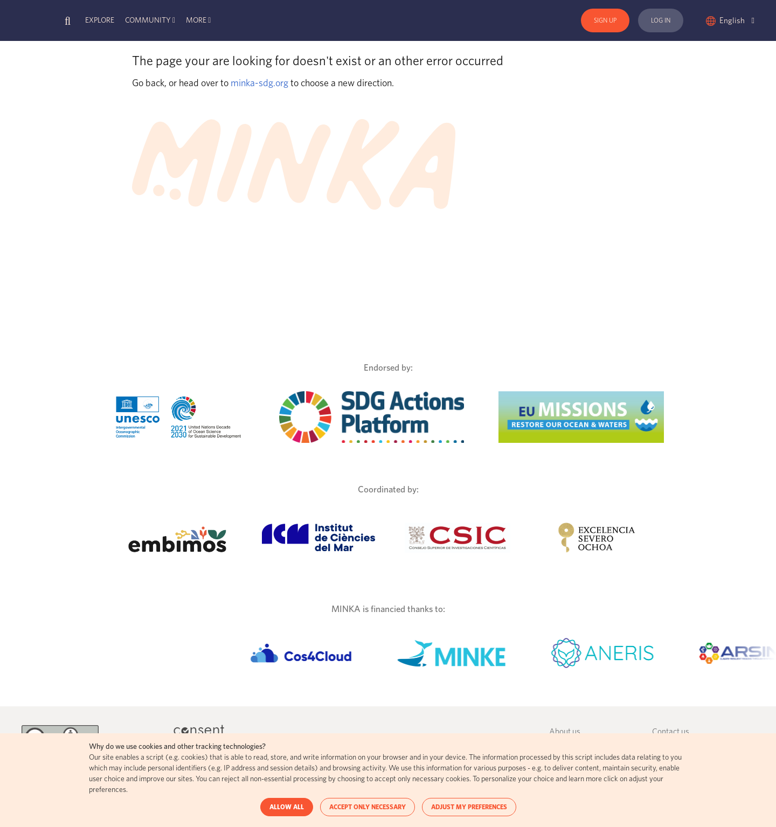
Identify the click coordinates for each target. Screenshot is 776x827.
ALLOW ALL (286, 807)
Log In (660, 20)
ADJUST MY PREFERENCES (469, 807)
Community (148, 20)
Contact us (670, 732)
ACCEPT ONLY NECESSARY (367, 807)
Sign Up (605, 20)
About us (564, 732)
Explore (99, 20)
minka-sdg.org (259, 83)
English (736, 21)
